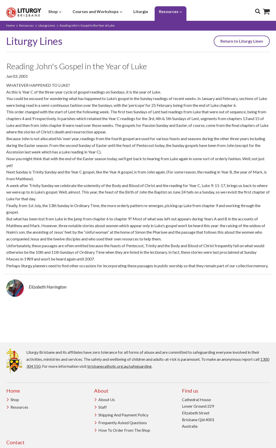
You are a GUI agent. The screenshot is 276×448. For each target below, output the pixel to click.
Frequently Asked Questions (120, 422)
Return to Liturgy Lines (241, 41)
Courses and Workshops (97, 11)
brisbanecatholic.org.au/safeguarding (119, 366)
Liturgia (140, 11)
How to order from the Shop (122, 430)
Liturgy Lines (46, 25)
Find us (190, 391)
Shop (55, 11)
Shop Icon (266, 11)
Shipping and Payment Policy (121, 414)
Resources (170, 11)
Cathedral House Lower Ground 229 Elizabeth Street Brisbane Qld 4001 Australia (198, 413)
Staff (100, 407)
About (101, 391)
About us (104, 399)
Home (10, 25)
